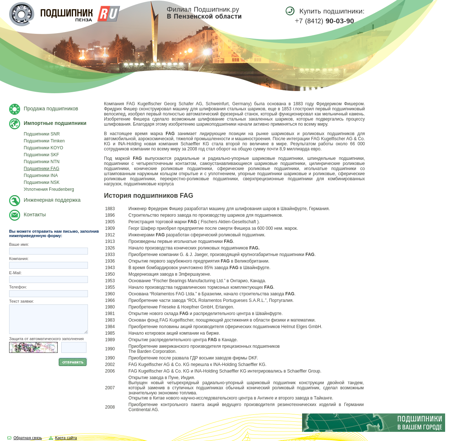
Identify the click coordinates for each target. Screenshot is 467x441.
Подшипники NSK (41, 182)
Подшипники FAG (41, 168)
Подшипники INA (41, 175)
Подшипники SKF (41, 154)
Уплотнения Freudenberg (49, 189)
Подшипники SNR (42, 134)
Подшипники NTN (41, 161)
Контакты (35, 214)
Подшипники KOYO (43, 147)
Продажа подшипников (51, 108)
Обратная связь (27, 438)
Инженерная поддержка (52, 200)
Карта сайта (66, 438)
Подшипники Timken (44, 140)
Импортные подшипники (55, 123)
